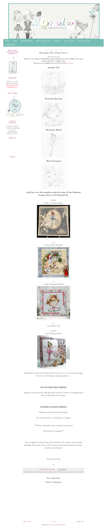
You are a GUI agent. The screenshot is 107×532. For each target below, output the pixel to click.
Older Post (80, 521)
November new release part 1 (65, 472)
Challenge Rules (26, 41)
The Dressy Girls (84, 41)
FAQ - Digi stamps (43, 41)
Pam (53, 281)
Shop (15, 41)
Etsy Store (69, 63)
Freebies (57, 41)
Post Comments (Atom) (57, 525)
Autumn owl (31, 472)
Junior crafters (69, 41)
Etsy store (66, 373)
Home (7, 41)
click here (15, 133)
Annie (53, 242)
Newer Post (27, 521)
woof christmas (79, 472)
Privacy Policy (10, 45)
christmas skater (51, 472)
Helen (53, 323)
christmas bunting (41, 472)
